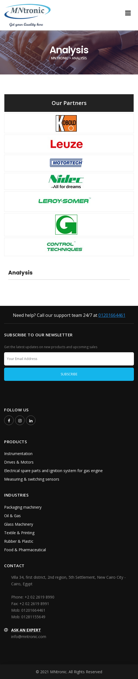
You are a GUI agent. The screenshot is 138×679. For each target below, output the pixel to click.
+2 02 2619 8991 (34, 603)
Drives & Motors (19, 462)
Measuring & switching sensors (31, 479)
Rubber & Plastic (18, 541)
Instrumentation (18, 453)
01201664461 (111, 315)
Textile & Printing (19, 532)
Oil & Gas (12, 515)
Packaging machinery (23, 507)
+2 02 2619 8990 (39, 597)
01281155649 (33, 616)
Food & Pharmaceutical (25, 549)
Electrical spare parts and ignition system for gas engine (53, 470)
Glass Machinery (18, 524)
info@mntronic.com (28, 636)
